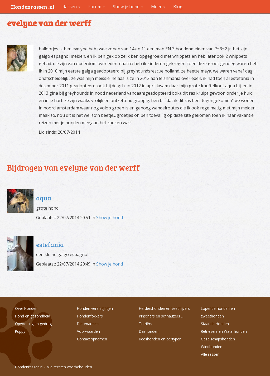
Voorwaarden (88, 331)
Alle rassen (210, 354)
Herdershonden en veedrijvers (164, 308)
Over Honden (26, 308)
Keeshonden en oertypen (160, 338)
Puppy (20, 331)
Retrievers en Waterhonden (224, 331)
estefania (50, 244)
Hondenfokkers (90, 316)
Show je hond (109, 217)
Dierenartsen (88, 323)
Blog (177, 6)
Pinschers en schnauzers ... (161, 316)
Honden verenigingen (95, 308)
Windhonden (211, 346)
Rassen (71, 6)
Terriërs (145, 323)
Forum (96, 6)
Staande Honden (215, 323)
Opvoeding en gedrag (33, 323)
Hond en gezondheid (32, 316)
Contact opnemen (92, 338)
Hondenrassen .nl (33, 6)
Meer (158, 6)
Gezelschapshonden (218, 338)
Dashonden (148, 331)
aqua (43, 198)
